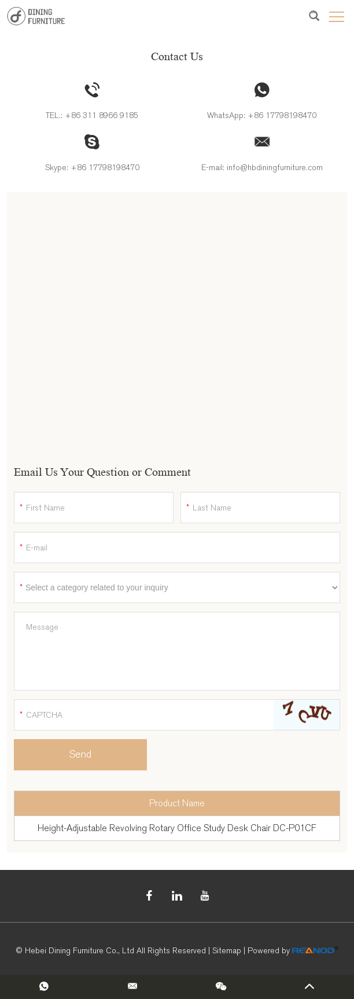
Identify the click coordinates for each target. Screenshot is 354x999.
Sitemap (226, 951)
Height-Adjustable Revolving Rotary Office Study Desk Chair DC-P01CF (177, 827)
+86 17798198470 (282, 115)
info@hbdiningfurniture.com (275, 167)
